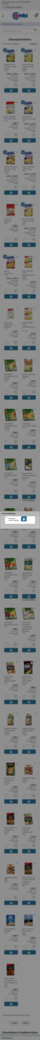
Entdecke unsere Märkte (14, 519)
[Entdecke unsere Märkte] (24, 519)
